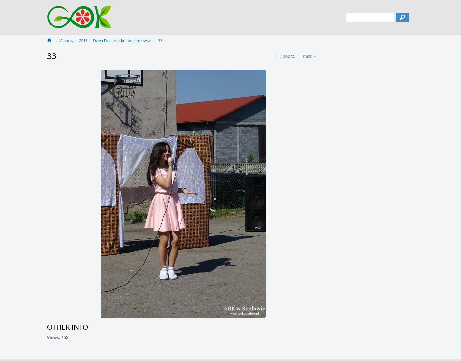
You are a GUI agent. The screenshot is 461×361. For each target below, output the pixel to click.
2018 (83, 40)
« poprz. (287, 56)
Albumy (66, 40)
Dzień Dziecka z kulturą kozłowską (122, 40)
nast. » (309, 56)
